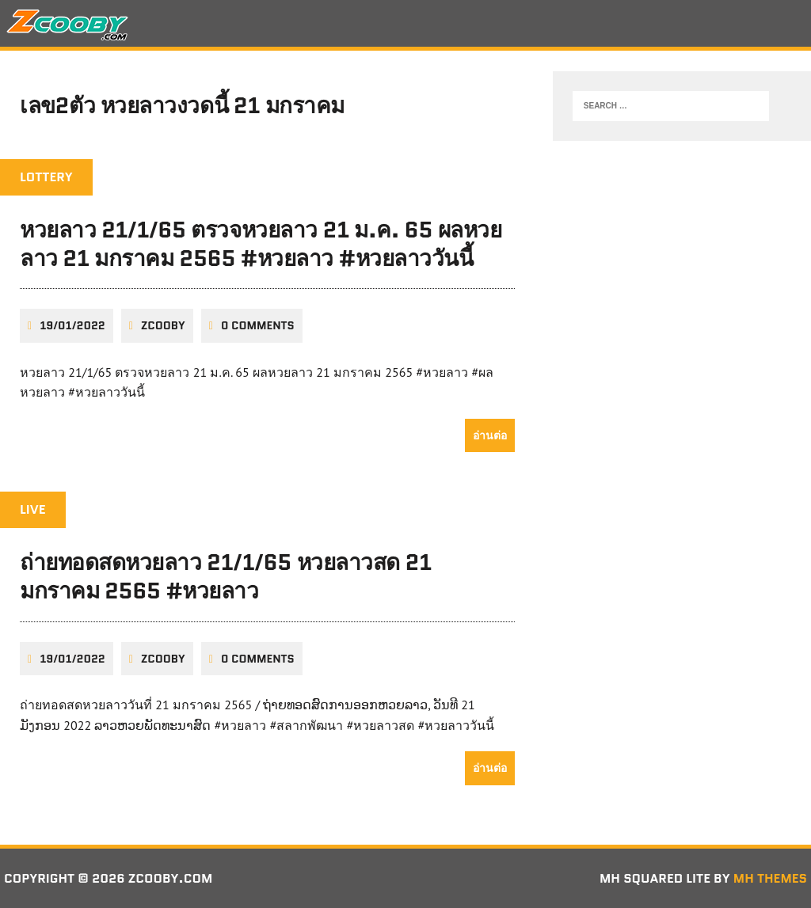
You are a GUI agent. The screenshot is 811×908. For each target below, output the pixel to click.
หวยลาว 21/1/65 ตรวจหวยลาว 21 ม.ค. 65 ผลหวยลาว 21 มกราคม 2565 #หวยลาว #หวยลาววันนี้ (260, 244)
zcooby (163, 325)
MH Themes (770, 878)
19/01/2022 (72, 325)
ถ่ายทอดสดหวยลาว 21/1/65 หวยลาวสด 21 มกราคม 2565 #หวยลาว (226, 576)
